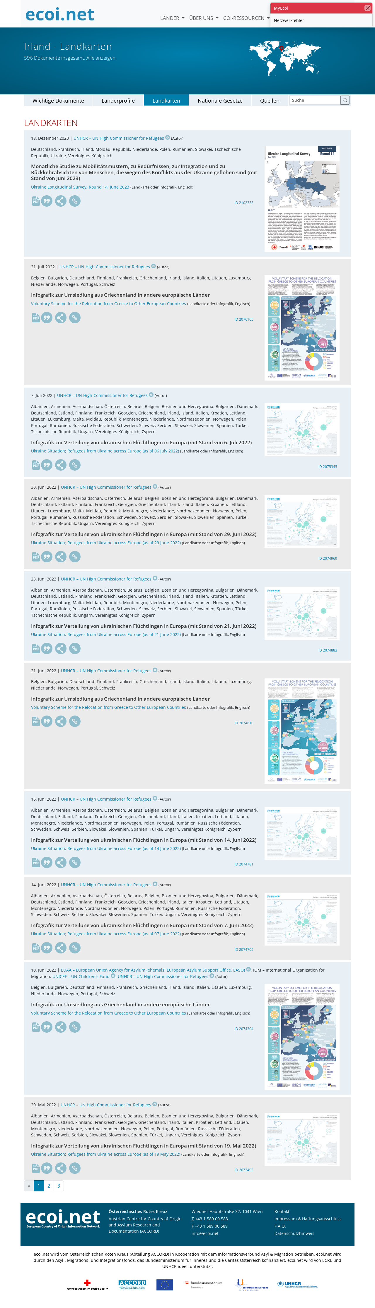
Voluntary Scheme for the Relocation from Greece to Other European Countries (108, 308)
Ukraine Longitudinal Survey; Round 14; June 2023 (80, 191)
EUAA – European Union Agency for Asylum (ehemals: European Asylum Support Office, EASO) (156, 974)
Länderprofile (118, 105)
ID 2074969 (327, 563)
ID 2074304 (244, 1033)
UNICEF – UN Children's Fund (83, 981)
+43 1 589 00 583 (211, 1223)
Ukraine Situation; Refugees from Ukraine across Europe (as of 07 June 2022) (106, 938)
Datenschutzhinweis (294, 1238)
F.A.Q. (280, 1230)
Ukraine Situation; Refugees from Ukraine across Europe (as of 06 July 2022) (105, 456)
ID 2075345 (327, 471)
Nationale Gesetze (220, 105)
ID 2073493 (244, 1174)
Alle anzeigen (100, 57)
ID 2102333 (244, 207)
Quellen (269, 105)
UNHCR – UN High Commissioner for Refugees (122, 143)
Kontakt (282, 1216)
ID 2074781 (244, 868)
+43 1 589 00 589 (211, 1230)
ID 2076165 (244, 324)
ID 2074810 (244, 727)
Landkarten (166, 105)
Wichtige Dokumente (58, 105)
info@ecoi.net (205, 1238)
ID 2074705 (244, 954)
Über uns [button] (201, 18)
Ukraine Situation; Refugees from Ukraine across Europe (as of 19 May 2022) (105, 1159)
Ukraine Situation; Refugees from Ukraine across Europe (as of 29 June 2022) (106, 547)
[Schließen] (367, 8)
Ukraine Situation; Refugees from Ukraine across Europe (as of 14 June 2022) (106, 853)
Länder (170, 18)
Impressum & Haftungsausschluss (308, 1223)
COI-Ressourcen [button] (244, 18)
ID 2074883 (327, 654)
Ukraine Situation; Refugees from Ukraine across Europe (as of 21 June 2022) (106, 639)
